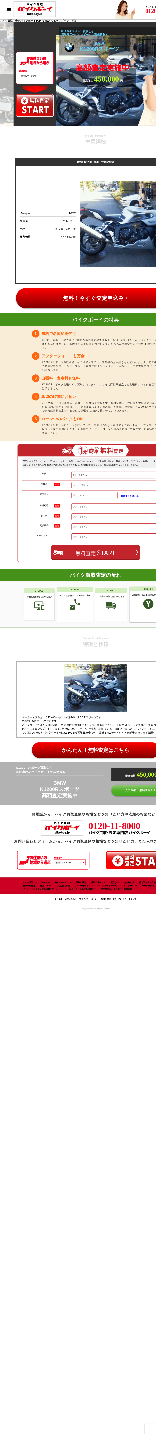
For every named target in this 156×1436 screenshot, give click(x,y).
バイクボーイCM (129, 885)
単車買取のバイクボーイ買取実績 (116, 889)
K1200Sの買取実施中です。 (81, 732)
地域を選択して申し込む (111, 899)
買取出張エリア (98, 882)
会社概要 (58, 899)
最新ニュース (46, 885)
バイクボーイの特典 (107, 885)
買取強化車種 (63, 885)
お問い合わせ (71, 899)
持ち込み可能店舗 (147, 882)
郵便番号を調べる (130, 496)
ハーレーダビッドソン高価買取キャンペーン (43, 889)
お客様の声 (129, 882)
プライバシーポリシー (88, 899)
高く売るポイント (63, 882)
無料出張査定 (29, 885)
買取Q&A (114, 882)
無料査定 (95, 552)
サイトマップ (130, 899)
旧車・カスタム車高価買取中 (82, 889)
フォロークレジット (84, 885)
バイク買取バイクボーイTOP (36, 882)
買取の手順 (81, 882)
